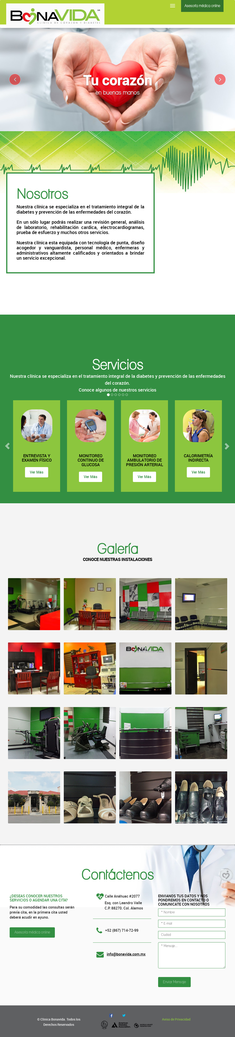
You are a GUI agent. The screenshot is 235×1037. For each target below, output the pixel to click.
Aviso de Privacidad (176, 1019)
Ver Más (36, 472)
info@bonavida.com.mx (126, 954)
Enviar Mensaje (174, 982)
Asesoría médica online (202, 6)
